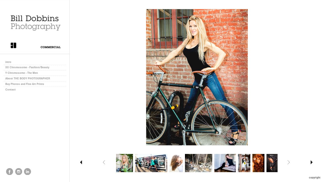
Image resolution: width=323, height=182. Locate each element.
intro (8, 62)
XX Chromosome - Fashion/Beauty (27, 67)
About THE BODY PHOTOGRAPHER (27, 78)
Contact (10, 89)
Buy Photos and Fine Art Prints (24, 84)
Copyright (314, 177)
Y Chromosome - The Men (21, 73)
